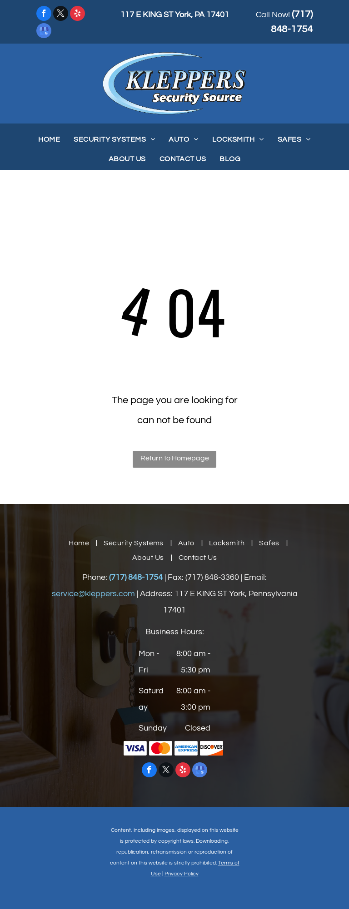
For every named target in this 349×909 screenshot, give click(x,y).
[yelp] (77, 14)
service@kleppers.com (93, 593)
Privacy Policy (182, 874)
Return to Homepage (174, 458)
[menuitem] (49, 139)
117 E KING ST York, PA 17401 (174, 14)
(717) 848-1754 (136, 577)
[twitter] (60, 14)
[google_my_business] (43, 31)
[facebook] (43, 14)
